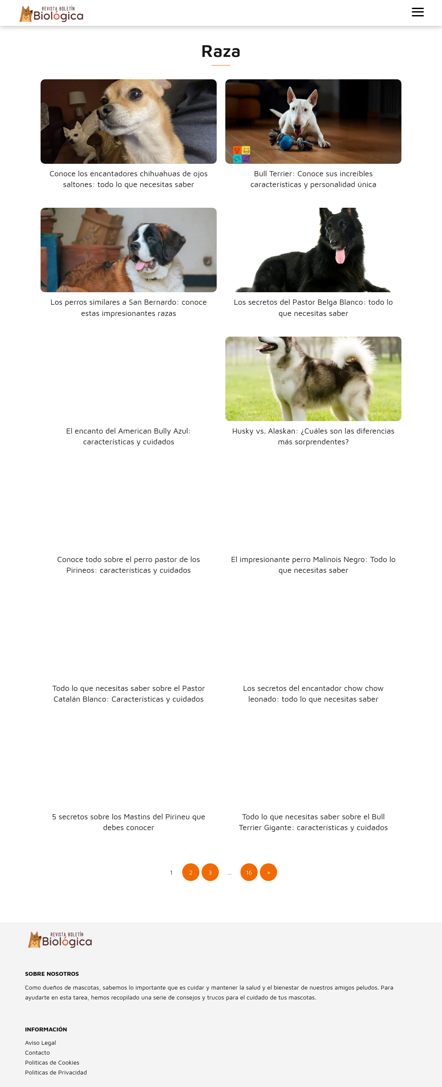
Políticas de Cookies (52, 1062)
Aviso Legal (40, 1042)
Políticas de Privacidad (56, 1072)
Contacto (37, 1052)
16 (249, 872)
